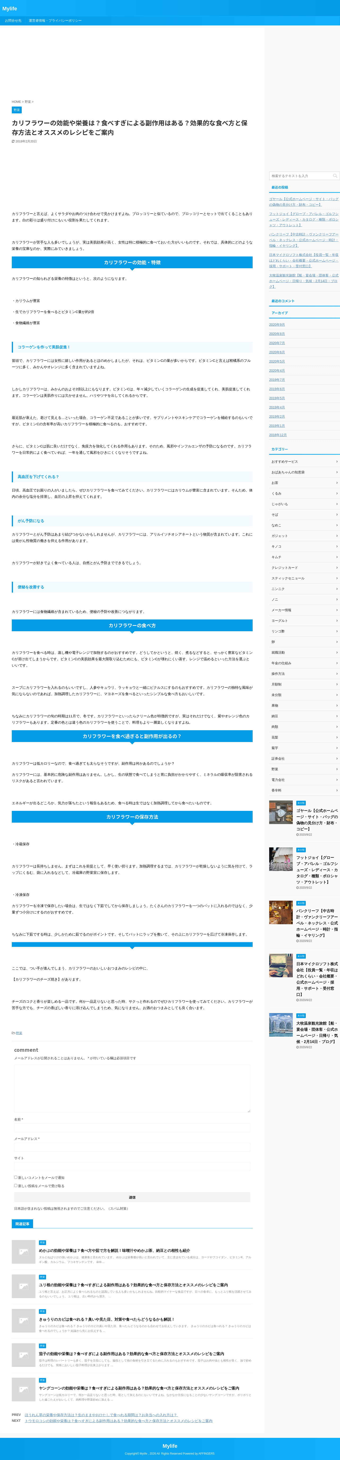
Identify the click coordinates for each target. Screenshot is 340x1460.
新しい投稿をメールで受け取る (41, 1186)
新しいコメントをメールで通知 (41, 1178)
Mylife (9, 9)
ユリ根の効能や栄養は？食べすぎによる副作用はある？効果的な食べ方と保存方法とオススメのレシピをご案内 (133, 1285)
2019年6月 (277, 389)
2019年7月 (277, 380)
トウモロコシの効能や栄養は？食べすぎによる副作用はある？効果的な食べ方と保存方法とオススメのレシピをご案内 (118, 1421)
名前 (18, 1119)
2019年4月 (277, 407)
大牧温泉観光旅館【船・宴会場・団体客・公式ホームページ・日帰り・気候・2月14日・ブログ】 (304, 281)
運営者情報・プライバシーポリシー (55, 20)
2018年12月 (278, 435)
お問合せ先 (13, 20)
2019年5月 (277, 398)
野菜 (19, 1033)
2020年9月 (277, 324)
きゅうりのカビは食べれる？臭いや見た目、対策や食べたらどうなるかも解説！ (107, 1319)
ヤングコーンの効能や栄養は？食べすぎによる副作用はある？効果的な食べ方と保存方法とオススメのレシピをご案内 (139, 1388)
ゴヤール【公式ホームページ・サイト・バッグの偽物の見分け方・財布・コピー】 (304, 201)
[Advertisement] (126, 64)
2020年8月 (277, 334)
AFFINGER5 (206, 1453)
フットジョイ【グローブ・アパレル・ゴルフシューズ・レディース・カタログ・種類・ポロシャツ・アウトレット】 (304, 219)
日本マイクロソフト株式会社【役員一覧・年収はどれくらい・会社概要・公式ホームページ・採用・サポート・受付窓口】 (304, 260)
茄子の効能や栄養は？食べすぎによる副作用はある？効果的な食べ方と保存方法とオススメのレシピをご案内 (131, 1354)
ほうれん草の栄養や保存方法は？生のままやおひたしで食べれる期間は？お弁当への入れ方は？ (101, 1415)
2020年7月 (277, 343)
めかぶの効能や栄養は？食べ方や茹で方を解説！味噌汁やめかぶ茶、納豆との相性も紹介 (114, 1251)
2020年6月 (277, 352)
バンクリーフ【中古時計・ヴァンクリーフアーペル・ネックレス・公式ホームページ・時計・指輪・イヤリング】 (304, 239)
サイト (19, 1158)
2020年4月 (277, 370)
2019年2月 (277, 416)
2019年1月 (277, 426)
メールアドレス (26, 1139)
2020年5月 (277, 361)
